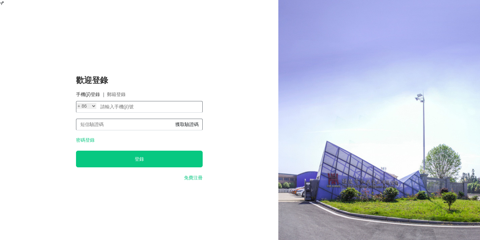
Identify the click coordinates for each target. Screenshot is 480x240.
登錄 (139, 159)
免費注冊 (193, 177)
